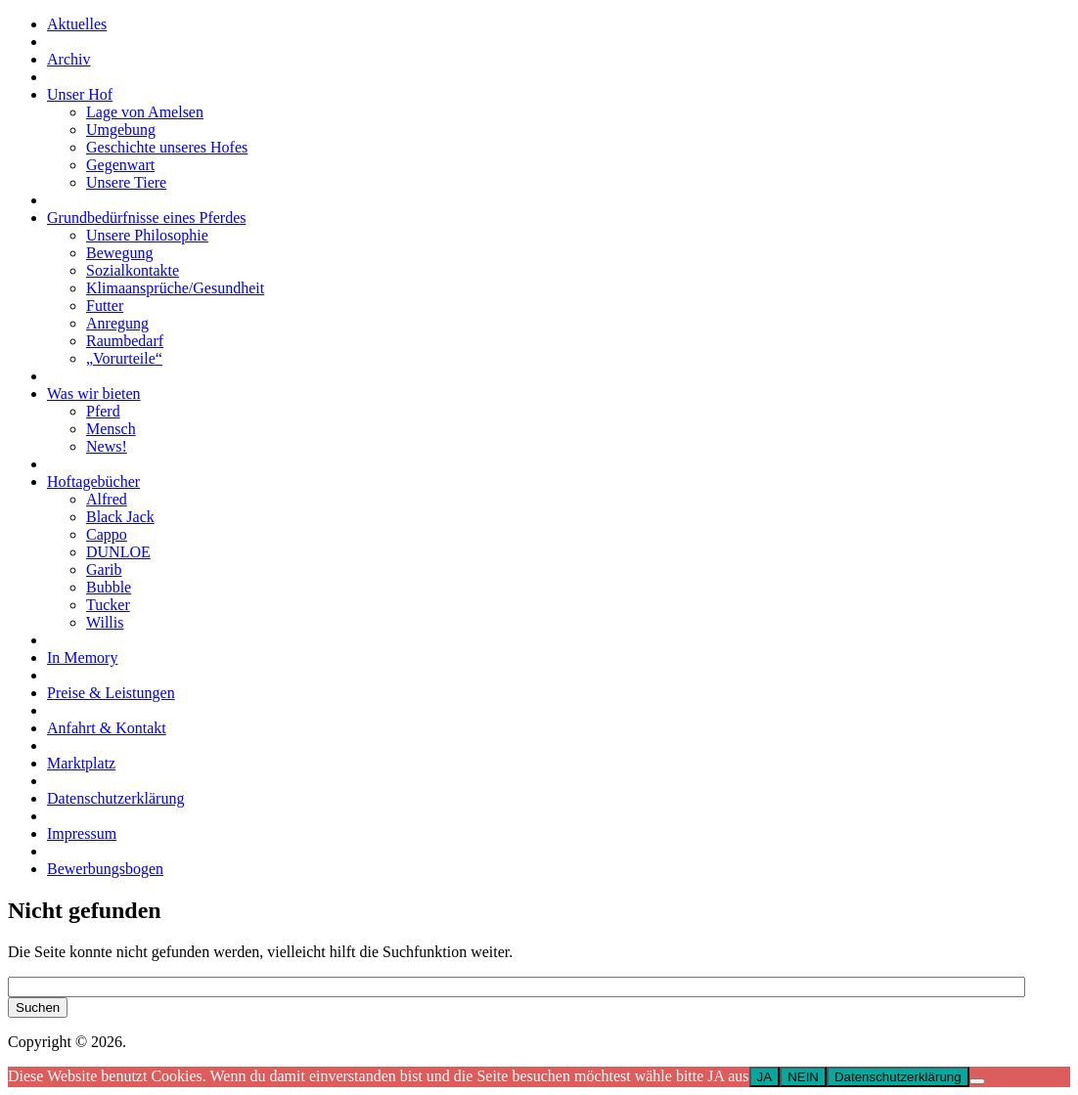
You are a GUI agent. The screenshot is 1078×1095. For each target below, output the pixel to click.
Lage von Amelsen (144, 112)
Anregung (117, 323)
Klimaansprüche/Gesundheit (175, 288)
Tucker (108, 604)
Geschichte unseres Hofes (166, 147)
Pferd (103, 411)
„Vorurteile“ (124, 358)
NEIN (803, 1077)
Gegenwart (120, 164)
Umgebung (121, 129)
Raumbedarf (124, 340)
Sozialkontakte (132, 270)
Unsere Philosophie (147, 235)
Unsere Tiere (126, 182)
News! (106, 446)
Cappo (106, 534)
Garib (103, 569)
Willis (104, 622)
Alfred (106, 499)
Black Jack (120, 516)
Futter (104, 305)
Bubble (108, 587)
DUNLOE (118, 552)
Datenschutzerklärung (898, 1077)
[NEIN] (977, 1081)
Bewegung (119, 252)
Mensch (111, 428)
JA (765, 1077)
